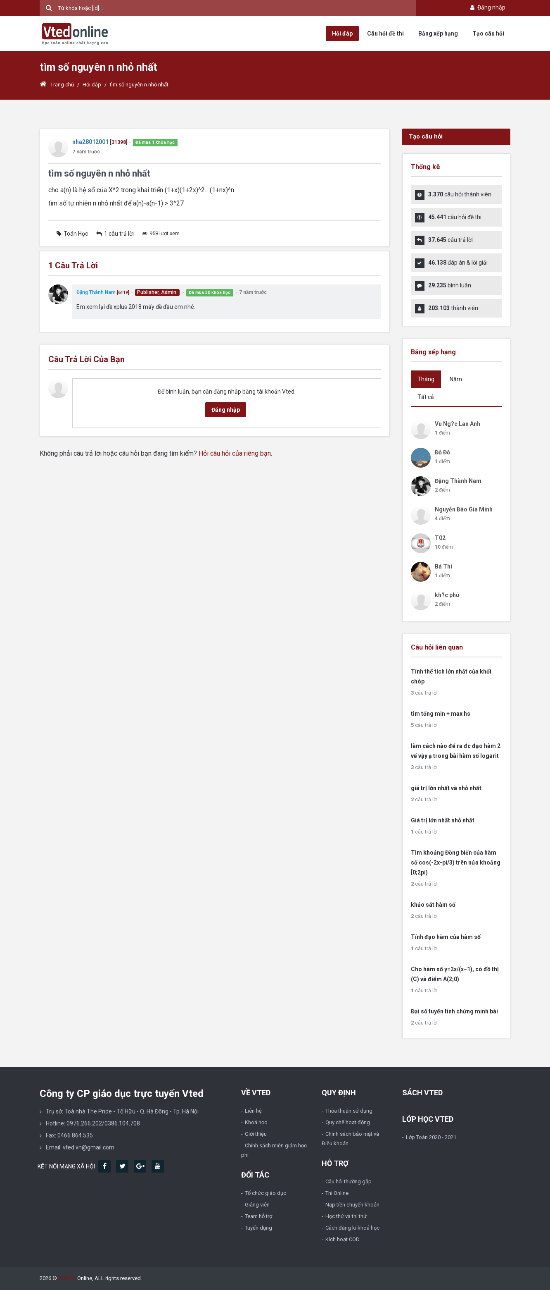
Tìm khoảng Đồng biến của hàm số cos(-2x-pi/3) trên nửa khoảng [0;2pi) (455, 862)
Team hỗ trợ (258, 1216)
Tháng (425, 379)
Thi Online (336, 1193)
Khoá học (256, 1122)
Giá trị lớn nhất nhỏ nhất (442, 820)
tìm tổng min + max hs (440, 713)
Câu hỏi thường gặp (348, 1181)
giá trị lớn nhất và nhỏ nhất (446, 788)
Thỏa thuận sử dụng (348, 1111)
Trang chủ (57, 84)
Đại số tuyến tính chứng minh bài (454, 1011)
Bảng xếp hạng (438, 33)
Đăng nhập (487, 7)
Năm (456, 379)
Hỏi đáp (342, 33)
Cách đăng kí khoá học (352, 1228)
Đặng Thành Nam (96, 292)
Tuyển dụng (258, 1228)
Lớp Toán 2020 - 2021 (431, 1137)
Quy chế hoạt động (347, 1122)
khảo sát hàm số (433, 904)
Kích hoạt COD (342, 1239)
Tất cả (425, 397)
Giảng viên (257, 1205)
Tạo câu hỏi (488, 33)
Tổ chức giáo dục (265, 1193)
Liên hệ (253, 1111)
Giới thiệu (256, 1134)
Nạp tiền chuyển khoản (352, 1205)
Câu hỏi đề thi (385, 33)
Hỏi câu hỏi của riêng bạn (235, 453)
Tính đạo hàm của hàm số (446, 937)
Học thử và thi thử (346, 1216)
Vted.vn (67, 1278)
